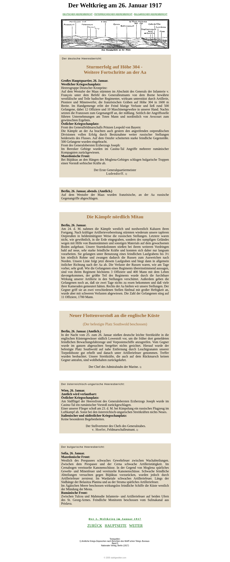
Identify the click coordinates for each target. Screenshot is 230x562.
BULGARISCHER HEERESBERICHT (150, 14)
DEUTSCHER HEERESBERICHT (78, 14)
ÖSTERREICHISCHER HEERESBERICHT (113, 14)
